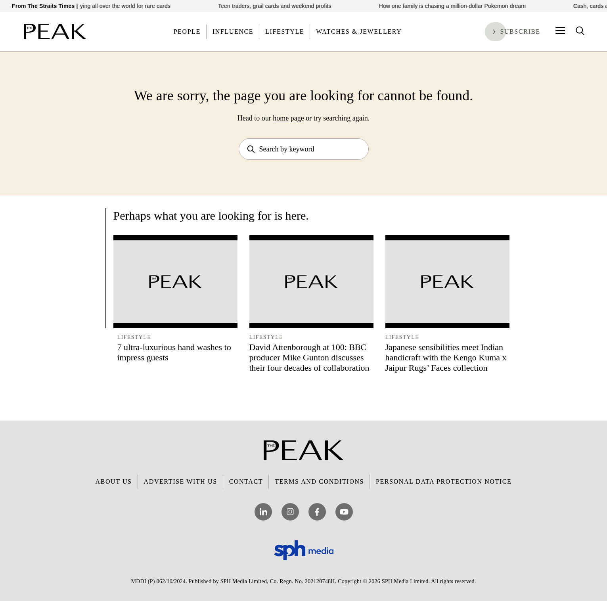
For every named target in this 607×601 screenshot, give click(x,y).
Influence (233, 31)
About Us (114, 481)
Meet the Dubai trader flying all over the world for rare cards (101, 6)
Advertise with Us (180, 481)
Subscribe (520, 31)
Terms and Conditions (319, 481)
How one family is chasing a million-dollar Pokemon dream (457, 6)
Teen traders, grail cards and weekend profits (279, 6)
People (187, 31)
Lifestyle (284, 31)
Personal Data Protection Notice (443, 481)
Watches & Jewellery (359, 31)
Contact (246, 481)
